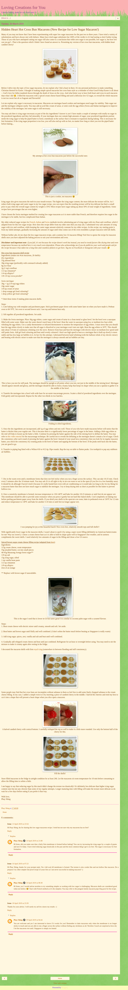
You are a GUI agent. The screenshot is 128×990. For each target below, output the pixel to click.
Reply (9, 831)
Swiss (47, 222)
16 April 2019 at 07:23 (20, 864)
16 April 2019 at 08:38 (34, 883)
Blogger (64, 988)
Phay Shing (18, 841)
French (32, 222)
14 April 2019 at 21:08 (34, 841)
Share (5, 812)
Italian (38, 222)
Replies (13, 836)
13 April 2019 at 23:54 (20, 824)
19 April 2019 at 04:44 (34, 920)
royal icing (38, 649)
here (52, 542)
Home (60, 978)
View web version (60, 983)
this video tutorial (15, 436)
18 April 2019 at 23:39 (20, 903)
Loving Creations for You (23, 7)
